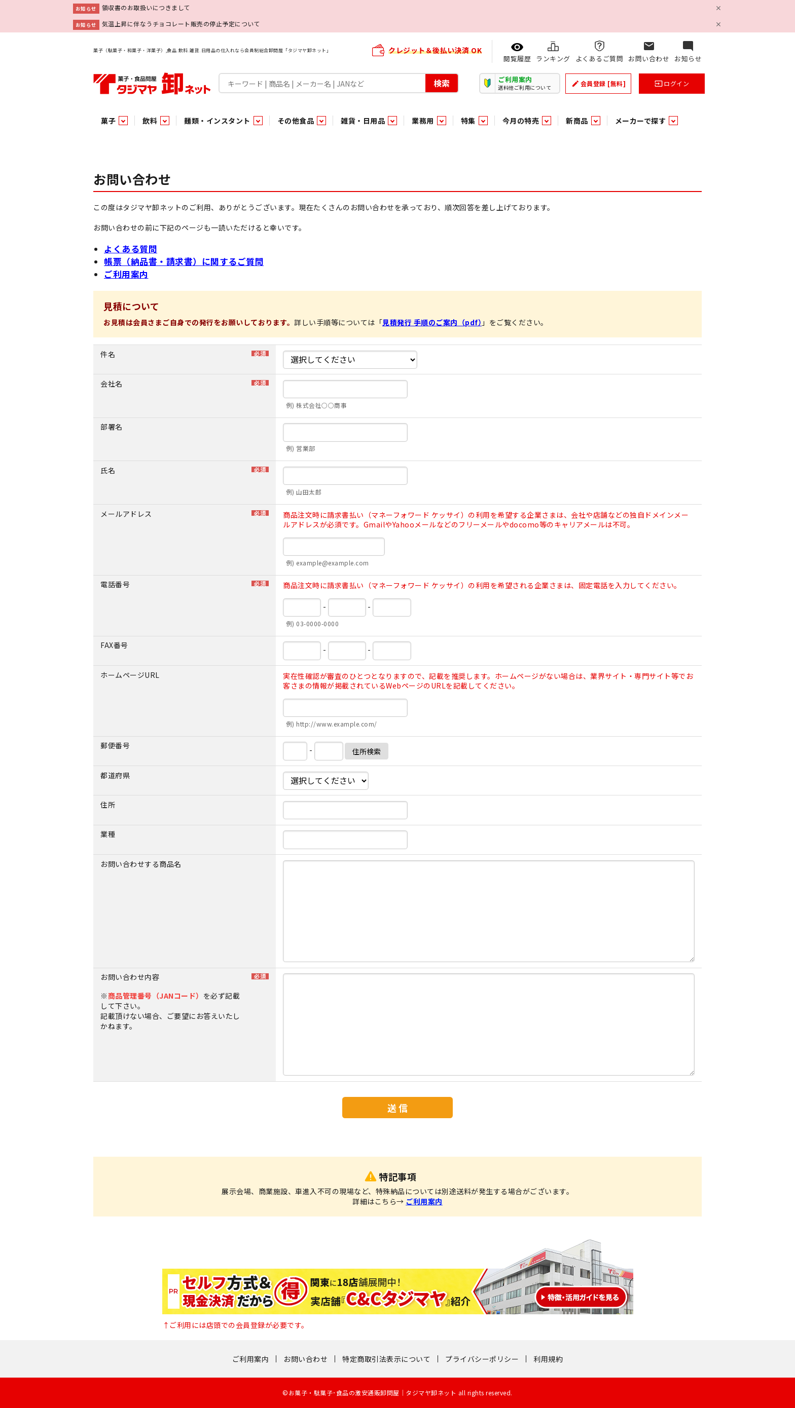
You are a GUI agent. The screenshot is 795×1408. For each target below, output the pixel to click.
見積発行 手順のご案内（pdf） (432, 322)
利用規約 (548, 1359)
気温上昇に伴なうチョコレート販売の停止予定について (181, 23)
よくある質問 (130, 249)
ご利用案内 (126, 274)
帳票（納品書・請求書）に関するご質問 (184, 261)
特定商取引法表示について (386, 1359)
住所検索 (366, 751)
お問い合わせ (305, 1359)
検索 (441, 83)
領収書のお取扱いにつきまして (146, 7)
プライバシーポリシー (482, 1359)
